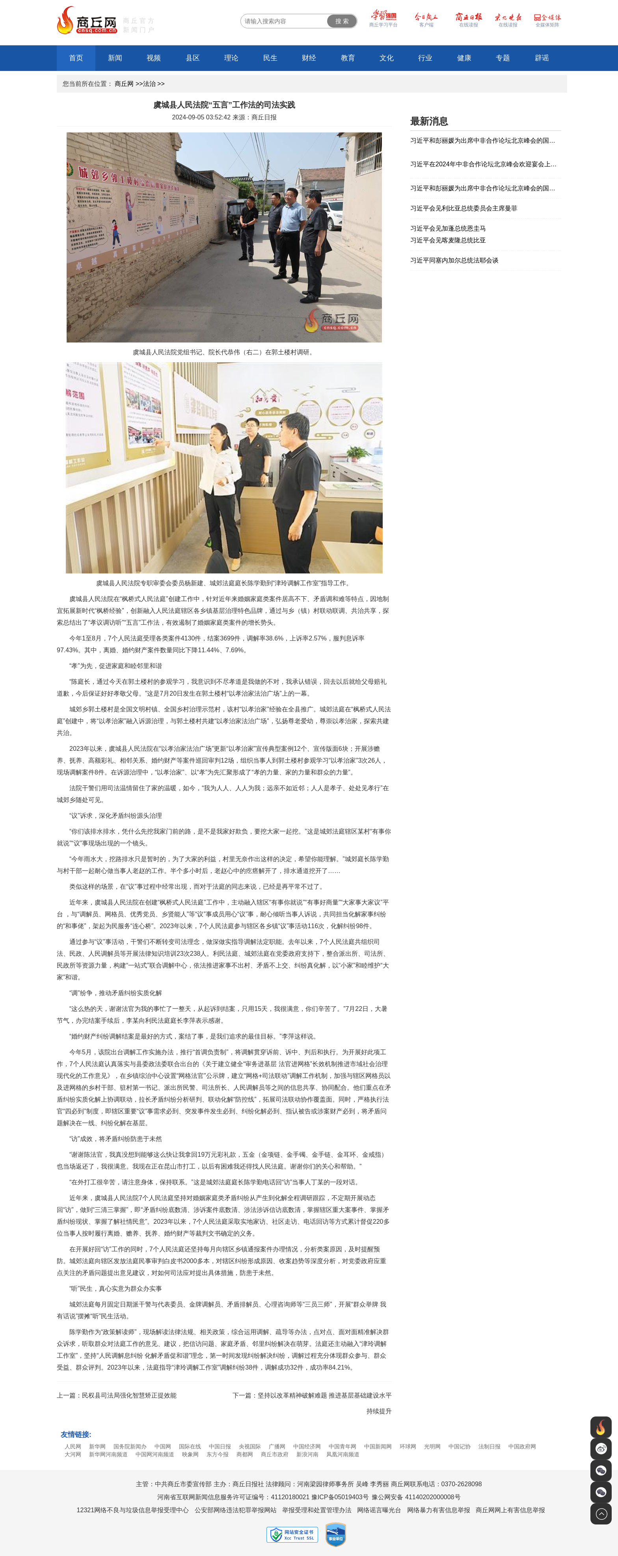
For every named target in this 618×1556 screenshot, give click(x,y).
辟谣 (542, 58)
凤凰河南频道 (342, 1454)
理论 (231, 58)
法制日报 (489, 1446)
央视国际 (250, 1446)
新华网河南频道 (108, 1454)
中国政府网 (522, 1446)
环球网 (408, 1446)
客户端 (426, 25)
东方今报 (218, 1454)
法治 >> (154, 83)
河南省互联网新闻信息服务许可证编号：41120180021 (233, 1497)
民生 (270, 58)
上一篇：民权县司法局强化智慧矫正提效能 (117, 1395)
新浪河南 (307, 1454)
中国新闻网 (378, 1446)
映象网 (190, 1454)
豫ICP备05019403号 (340, 1497)
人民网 (73, 1446)
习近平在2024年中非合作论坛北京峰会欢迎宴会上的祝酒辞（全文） (485, 164)
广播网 (277, 1446)
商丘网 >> (129, 83)
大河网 (73, 1454)
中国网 (162, 1446)
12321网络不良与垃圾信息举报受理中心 (133, 1510)
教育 (348, 58)
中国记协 (460, 1446)
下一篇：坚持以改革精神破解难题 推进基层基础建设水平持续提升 (312, 1403)
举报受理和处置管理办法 (317, 1510)
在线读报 (508, 25)
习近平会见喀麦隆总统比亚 (448, 240)
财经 (309, 58)
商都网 (244, 1454)
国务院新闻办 (130, 1446)
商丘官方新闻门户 (139, 25)
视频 (154, 58)
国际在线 (190, 1446)
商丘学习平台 (383, 25)
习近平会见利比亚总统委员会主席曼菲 (463, 208)
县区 (193, 58)
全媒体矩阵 (547, 25)
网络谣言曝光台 (379, 1510)
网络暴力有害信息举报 (438, 1510)
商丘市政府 (275, 1454)
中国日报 (220, 1446)
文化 (387, 58)
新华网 (97, 1446)
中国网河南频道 (155, 1454)
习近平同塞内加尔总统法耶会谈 (454, 260)
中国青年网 (342, 1446)
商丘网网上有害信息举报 (510, 1510)
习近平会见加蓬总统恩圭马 (448, 228)
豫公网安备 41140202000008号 (416, 1497)
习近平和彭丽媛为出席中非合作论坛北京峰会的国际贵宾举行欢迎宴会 (485, 140)
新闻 (115, 58)
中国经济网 (307, 1446)
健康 (464, 58)
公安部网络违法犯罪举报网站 (236, 1510)
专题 (503, 58)
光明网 (432, 1446)
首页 (76, 58)
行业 (425, 58)
